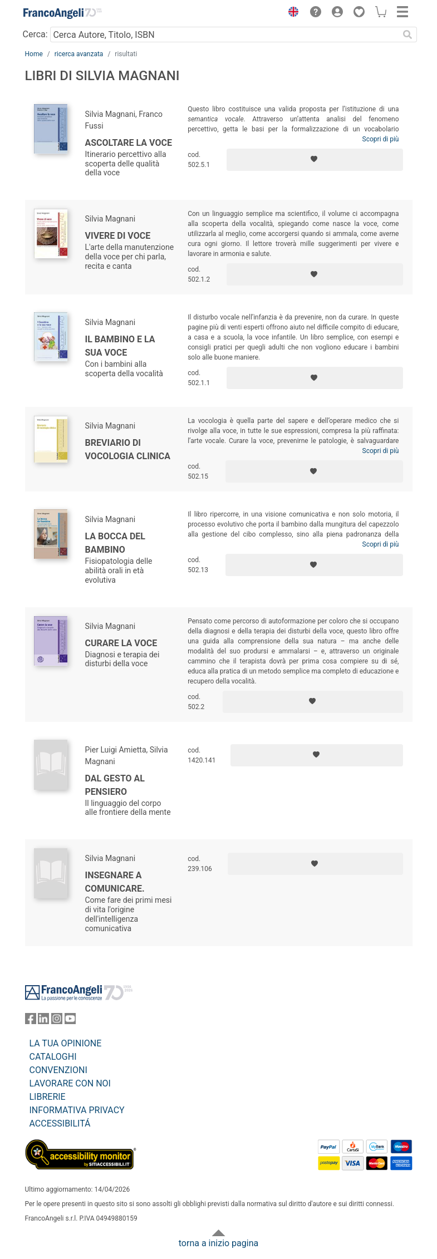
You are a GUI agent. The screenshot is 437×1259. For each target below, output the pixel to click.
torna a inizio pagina (218, 1243)
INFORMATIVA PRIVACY (77, 1110)
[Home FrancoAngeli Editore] (62, 13)
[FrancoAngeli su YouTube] (70, 1021)
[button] (291, 13)
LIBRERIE (48, 1096)
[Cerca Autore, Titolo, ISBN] (224, 34)
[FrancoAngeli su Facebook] (30, 1021)
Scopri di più (380, 139)
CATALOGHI (53, 1056)
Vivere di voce (118, 235)
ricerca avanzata (79, 54)
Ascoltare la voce (128, 142)
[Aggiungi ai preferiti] (315, 160)
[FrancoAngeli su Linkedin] (43, 1021)
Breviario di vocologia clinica (128, 449)
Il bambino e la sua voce (120, 346)
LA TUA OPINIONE (66, 1043)
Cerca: (35, 34)
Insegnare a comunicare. (115, 882)
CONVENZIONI (58, 1070)
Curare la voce (121, 643)
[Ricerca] (408, 34)
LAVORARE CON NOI (70, 1083)
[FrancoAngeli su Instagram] (56, 1021)
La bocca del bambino (115, 543)
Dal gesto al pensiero (115, 785)
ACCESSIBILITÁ (60, 1123)
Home (34, 54)
